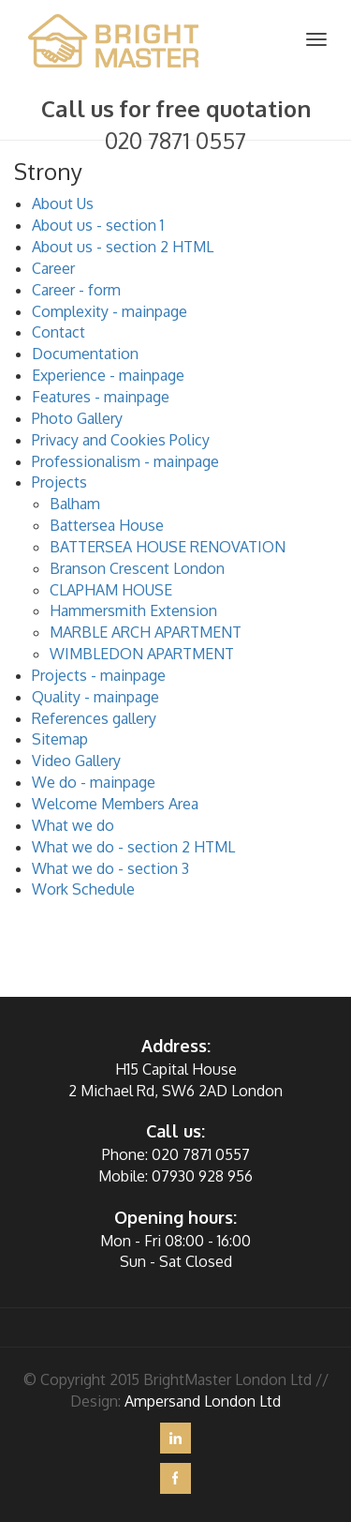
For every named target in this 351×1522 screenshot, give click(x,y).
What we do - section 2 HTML (133, 846)
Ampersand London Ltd (202, 1401)
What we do (73, 825)
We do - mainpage (93, 782)
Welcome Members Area (115, 803)
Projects (59, 482)
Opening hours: (175, 1217)
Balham (75, 503)
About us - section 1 (98, 225)
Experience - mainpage (108, 375)
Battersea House (107, 525)
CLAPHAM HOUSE (111, 589)
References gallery (94, 718)
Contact (58, 332)
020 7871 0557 (175, 140)
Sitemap (60, 739)
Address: (176, 1045)
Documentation (85, 353)
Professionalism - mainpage (125, 461)
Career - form (76, 289)
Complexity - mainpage (109, 311)
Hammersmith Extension (133, 610)
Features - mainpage (100, 396)
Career (53, 268)
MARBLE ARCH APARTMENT (145, 632)
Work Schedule (83, 889)
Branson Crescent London (137, 568)
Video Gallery (76, 760)
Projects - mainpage (99, 675)
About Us (63, 203)
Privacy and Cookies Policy (121, 439)
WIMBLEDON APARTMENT (142, 653)
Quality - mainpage (95, 696)
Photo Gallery (77, 418)
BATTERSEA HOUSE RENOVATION (167, 546)
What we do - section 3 (110, 868)
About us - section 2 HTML (122, 246)
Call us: (175, 1131)
